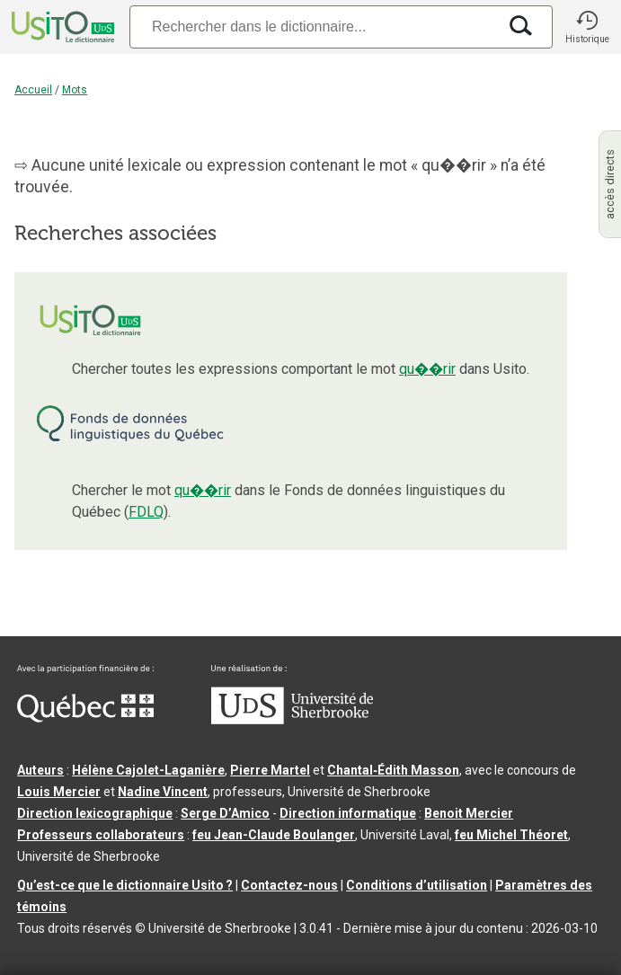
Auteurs (40, 770)
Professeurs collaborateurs (100, 835)
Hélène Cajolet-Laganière (148, 770)
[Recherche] (313, 26)
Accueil (33, 90)
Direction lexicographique (95, 813)
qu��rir (427, 368)
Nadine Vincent (163, 791)
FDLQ (146, 511)
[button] (587, 27)
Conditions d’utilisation (416, 885)
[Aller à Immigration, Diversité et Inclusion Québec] (85, 718)
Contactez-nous (289, 885)
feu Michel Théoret (511, 835)
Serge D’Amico (225, 813)
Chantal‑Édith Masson (393, 770)
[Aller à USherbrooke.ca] (292, 720)
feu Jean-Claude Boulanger (273, 835)
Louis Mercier (59, 791)
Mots (74, 90)
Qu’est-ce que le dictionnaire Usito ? (125, 885)
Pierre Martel (270, 770)
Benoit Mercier (468, 813)
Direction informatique (347, 813)
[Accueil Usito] (61, 27)
